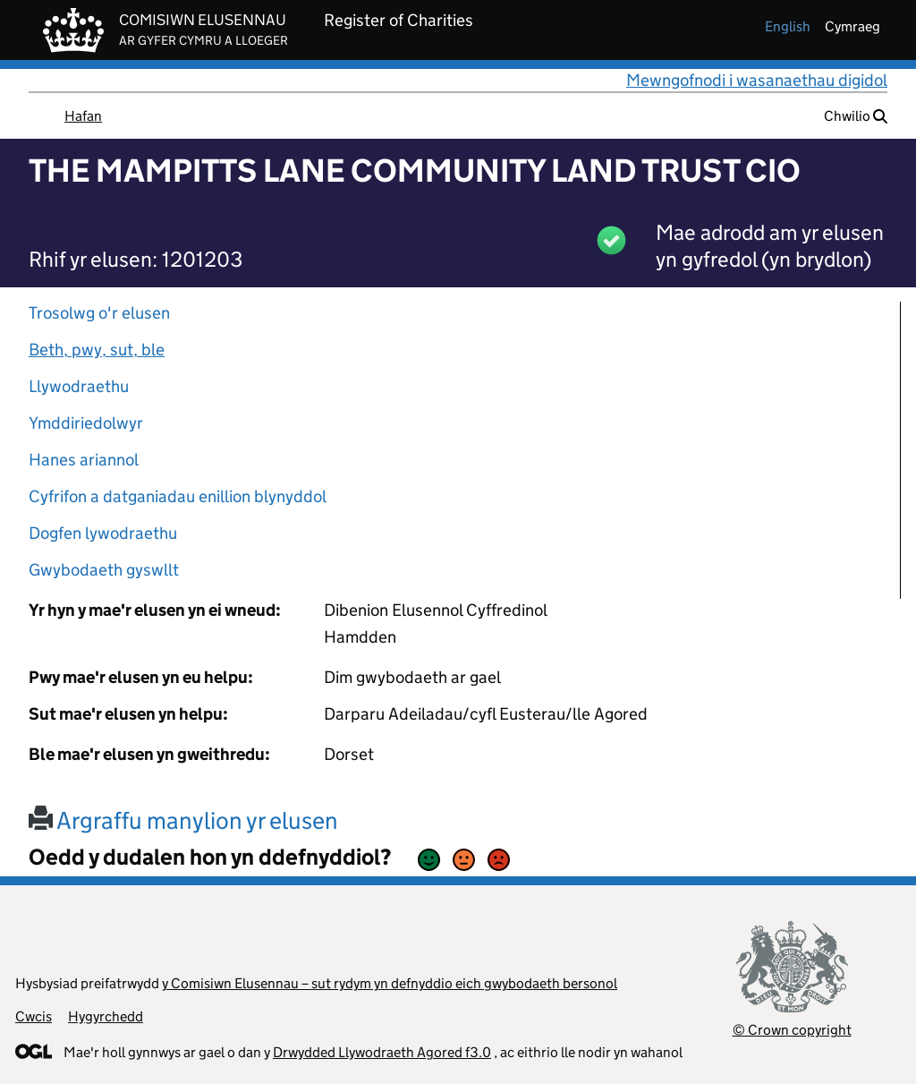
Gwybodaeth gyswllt (104, 569)
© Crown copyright (792, 1029)
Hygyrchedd (105, 1016)
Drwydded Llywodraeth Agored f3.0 (382, 1052)
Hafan (83, 115)
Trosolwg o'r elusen (99, 313)
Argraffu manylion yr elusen (183, 820)
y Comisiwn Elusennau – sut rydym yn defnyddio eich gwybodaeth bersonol (389, 983)
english (787, 26)
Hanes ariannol (84, 459)
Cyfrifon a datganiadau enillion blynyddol (178, 496)
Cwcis (33, 1016)
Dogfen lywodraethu (103, 533)
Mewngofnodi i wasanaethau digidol (756, 80)
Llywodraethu (79, 386)
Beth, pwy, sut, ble (97, 349)
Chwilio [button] (855, 115)
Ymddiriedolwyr (86, 423)
